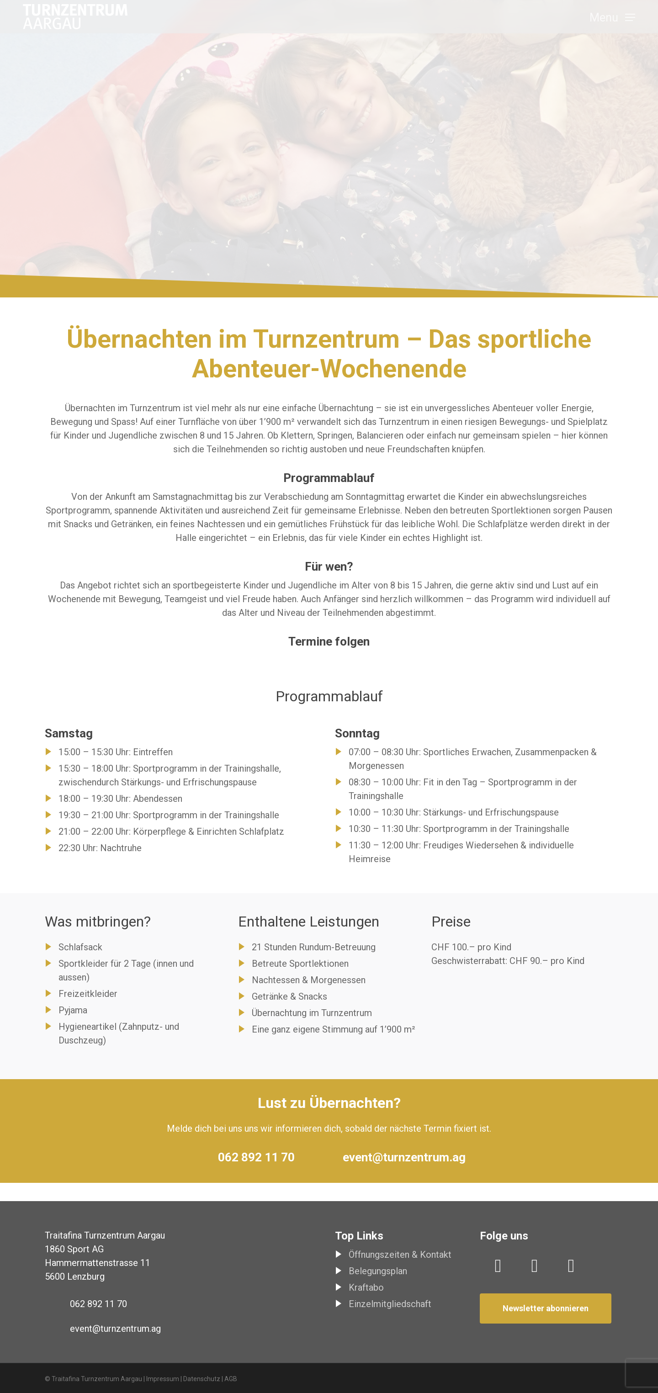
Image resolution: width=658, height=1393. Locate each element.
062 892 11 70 (256, 1157)
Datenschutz (201, 1378)
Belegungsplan (378, 1271)
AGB (230, 1378)
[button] (612, 21)
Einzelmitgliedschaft (390, 1303)
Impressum (162, 1378)
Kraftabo (366, 1287)
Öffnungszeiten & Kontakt (400, 1254)
